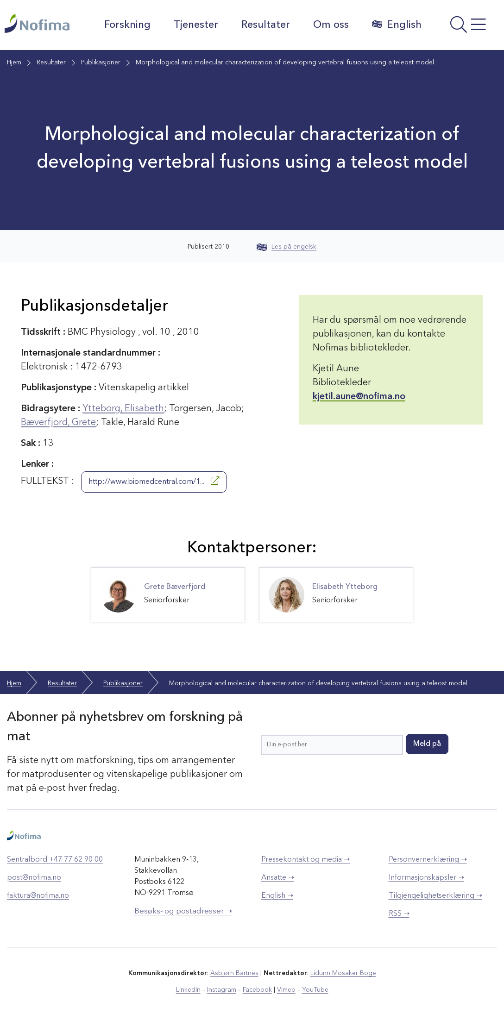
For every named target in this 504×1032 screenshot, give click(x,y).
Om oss (331, 25)
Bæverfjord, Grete (58, 422)
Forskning (127, 25)
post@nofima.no (34, 878)
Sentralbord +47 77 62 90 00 (55, 859)
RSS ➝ (399, 914)
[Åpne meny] (465, 27)
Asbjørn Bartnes (234, 973)
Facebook (257, 990)
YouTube (315, 990)
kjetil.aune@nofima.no (359, 396)
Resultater (265, 25)
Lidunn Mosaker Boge (343, 973)
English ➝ (277, 896)
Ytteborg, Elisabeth (123, 408)
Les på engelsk (286, 247)
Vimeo (286, 990)
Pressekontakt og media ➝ (305, 859)
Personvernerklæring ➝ (428, 859)
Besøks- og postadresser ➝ (183, 911)
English (397, 24)
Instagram (221, 990)
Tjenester (196, 25)
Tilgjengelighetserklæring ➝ (435, 896)
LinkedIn (188, 990)
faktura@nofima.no (38, 896)
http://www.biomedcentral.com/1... (153, 481)
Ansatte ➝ (277, 878)
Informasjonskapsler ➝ (426, 878)
